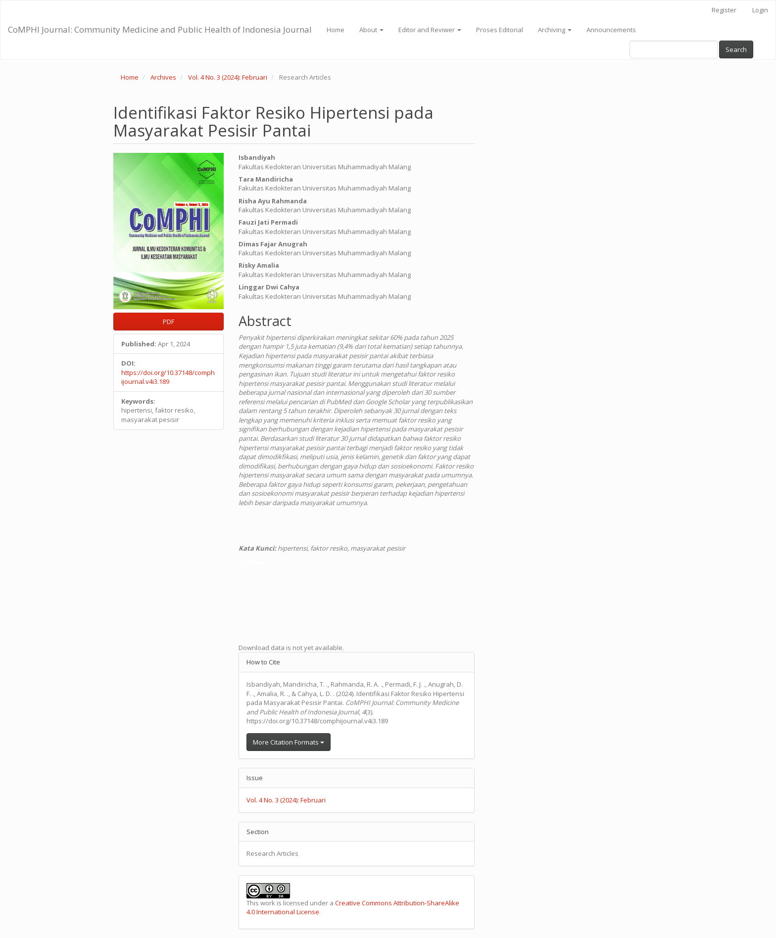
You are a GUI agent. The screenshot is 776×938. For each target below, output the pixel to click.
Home (335, 29)
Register (724, 9)
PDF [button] (168, 321)
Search (736, 49)
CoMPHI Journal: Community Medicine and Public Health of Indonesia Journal (160, 29)
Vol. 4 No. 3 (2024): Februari (227, 77)
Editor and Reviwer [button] (429, 29)
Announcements (611, 29)
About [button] (371, 29)
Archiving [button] (555, 29)
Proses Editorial (499, 29)
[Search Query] (674, 49)
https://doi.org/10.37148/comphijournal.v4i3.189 (168, 377)
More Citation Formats (288, 742)
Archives (163, 77)
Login (760, 9)
